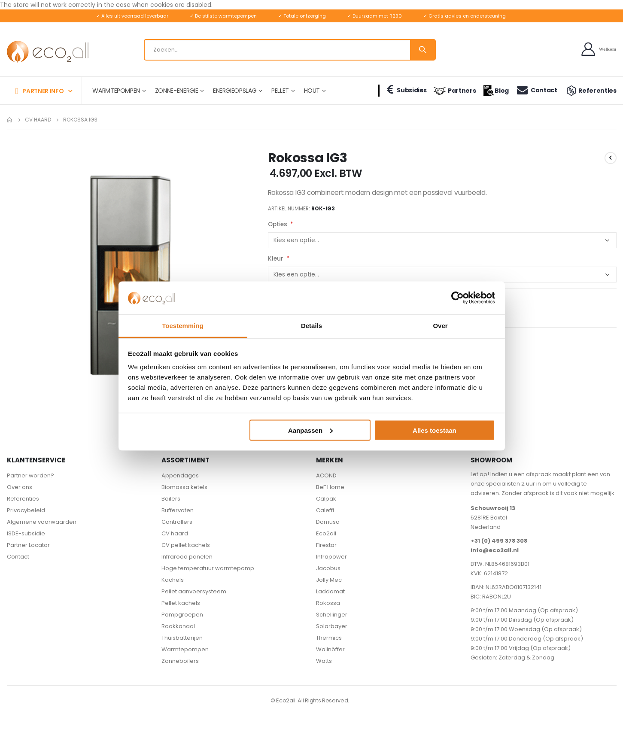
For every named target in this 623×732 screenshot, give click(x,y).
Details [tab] (311, 325)
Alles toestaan (434, 430)
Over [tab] (440, 325)
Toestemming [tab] (182, 325)
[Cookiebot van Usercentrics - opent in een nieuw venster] (457, 297)
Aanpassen (310, 430)
